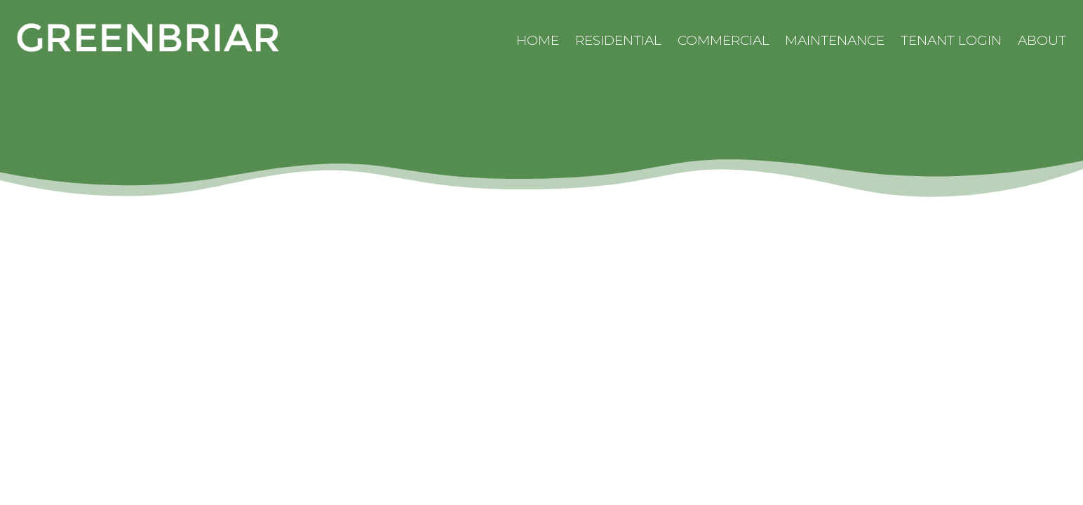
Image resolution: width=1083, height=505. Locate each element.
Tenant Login (951, 40)
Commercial (723, 40)
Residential (618, 40)
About (1042, 40)
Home (537, 40)
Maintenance (834, 40)
